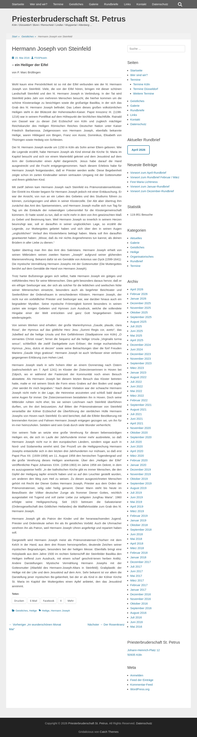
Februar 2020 (139, 460)
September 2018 (141, 529)
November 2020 (140, 428)
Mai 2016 (136, 626)
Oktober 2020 (139, 432)
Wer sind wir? (38, 4)
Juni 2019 (136, 497)
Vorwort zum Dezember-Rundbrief (152, 191)
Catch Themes (109, 731)
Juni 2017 (136, 571)
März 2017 (137, 580)
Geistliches (76, 4)
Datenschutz (160, 4)
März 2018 (137, 548)
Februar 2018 (139, 552)
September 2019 (141, 483)
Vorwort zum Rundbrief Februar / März (154, 177)
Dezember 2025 (140, 303)
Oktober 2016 (139, 603)
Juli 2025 (136, 326)
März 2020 (137, 455)
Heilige (33, 610)
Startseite (18, 4)
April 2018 (136, 543)
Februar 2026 (139, 294)
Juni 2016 (136, 622)
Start (16, 37)
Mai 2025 (136, 335)
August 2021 (138, 409)
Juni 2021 (136, 418)
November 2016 (140, 598)
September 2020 (141, 437)
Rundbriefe (111, 4)
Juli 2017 (136, 566)
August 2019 (138, 488)
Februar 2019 (139, 515)
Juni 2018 (136, 534)
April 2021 (136, 423)
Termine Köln (141, 84)
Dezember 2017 (140, 562)
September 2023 (141, 363)
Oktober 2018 (139, 525)
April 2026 (136, 289)
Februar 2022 (139, 400)
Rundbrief (136, 261)
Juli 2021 (136, 414)
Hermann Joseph (60, 610)
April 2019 (136, 506)
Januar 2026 (138, 298)
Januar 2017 (138, 589)
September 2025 (141, 317)
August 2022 (138, 377)
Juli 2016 (136, 617)
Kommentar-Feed (141, 684)
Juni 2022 (136, 386)
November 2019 (140, 474)
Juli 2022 (136, 381)
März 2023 (137, 367)
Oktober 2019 (139, 478)
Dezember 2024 (140, 344)
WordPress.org (139, 689)
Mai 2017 (136, 575)
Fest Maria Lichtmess (144, 181)
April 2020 (136, 451)
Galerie (93, 4)
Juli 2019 (136, 492)
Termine (58, 4)
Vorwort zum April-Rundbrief (148, 172)
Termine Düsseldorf (145, 88)
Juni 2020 (136, 446)
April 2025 (136, 340)
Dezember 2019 (140, 469)
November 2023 (140, 358)
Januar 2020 (138, 464)
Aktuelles (136, 238)
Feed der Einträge (141, 680)
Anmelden (136, 675)
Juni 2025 (136, 330)
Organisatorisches (142, 256)
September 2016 (141, 608)
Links (127, 4)
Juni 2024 (136, 349)
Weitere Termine (143, 93)
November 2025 (140, 307)
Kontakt (141, 4)
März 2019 (137, 511)
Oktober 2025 (139, 312)
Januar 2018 (138, 557)
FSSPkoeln (40, 57)
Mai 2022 (136, 391)
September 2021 (141, 404)
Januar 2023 (138, 372)
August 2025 (138, 321)
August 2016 (138, 612)
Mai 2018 (136, 538)
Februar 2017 (139, 585)
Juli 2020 (136, 441)
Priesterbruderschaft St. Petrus (69, 19)
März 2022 (137, 395)
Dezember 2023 (140, 354)
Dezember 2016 (140, 594)
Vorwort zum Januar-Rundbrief (149, 186)
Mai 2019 (136, 501)
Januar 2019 (138, 520)
